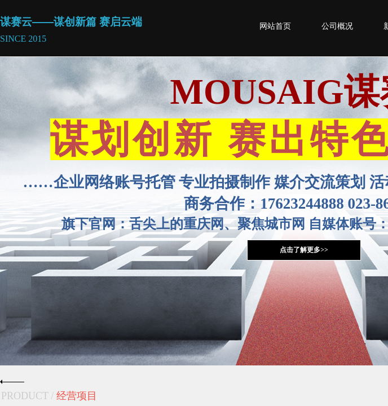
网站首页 (275, 26)
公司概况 (337, 26)
